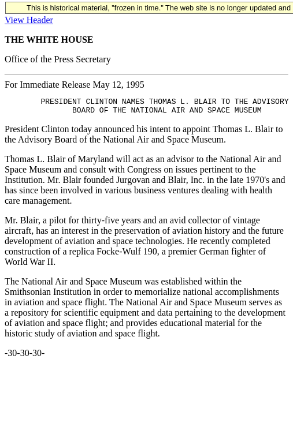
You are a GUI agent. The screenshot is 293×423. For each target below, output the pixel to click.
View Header (29, 20)
